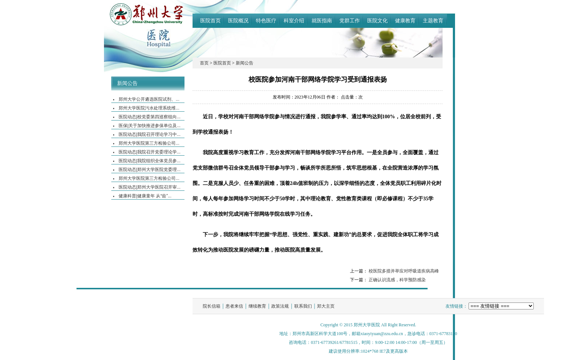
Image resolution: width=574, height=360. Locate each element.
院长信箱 (211, 306)
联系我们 (303, 306)
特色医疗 (266, 20)
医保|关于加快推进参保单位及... (149, 125)
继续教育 (257, 306)
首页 (204, 63)
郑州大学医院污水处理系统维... (149, 108)
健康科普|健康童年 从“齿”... (145, 195)
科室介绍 (294, 20)
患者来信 (234, 306)
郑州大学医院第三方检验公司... (149, 143)
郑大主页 (326, 306)
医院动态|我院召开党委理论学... (149, 152)
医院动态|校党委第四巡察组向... (149, 116)
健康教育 (405, 20)
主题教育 (433, 20)
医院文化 (377, 20)
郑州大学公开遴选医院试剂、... (149, 99)
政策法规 (280, 306)
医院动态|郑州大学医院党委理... (149, 169)
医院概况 (238, 20)
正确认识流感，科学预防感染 (397, 279)
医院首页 (210, 20)
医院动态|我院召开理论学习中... (149, 134)
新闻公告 (127, 83)
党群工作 (349, 20)
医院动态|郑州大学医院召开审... (149, 187)
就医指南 (322, 20)
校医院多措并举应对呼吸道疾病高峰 (404, 271)
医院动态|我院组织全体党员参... (149, 160)
